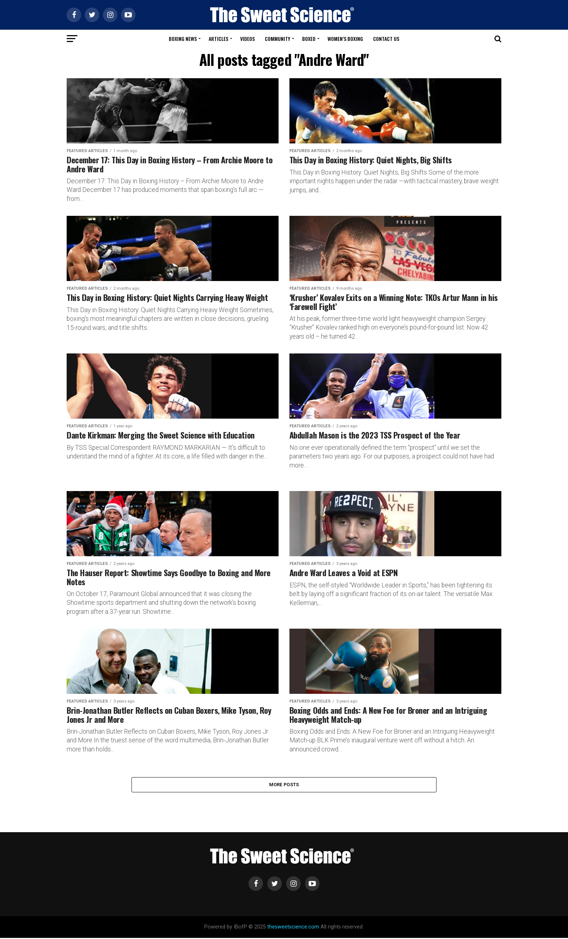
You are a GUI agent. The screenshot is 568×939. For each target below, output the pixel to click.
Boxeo (309, 38)
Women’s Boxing (345, 38)
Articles (218, 38)
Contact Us (386, 38)
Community (277, 38)
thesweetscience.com (293, 928)
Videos (247, 38)
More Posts (284, 785)
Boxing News (183, 38)
